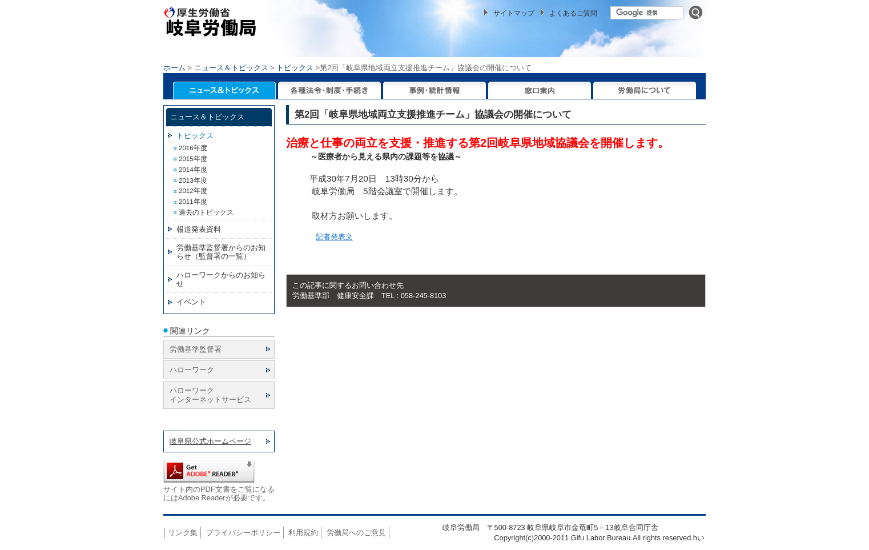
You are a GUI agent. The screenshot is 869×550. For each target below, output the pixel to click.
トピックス (294, 67)
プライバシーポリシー (243, 532)
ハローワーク (192, 370)
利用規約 (303, 532)
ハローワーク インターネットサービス (210, 394)
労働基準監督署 (196, 349)
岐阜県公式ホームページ (210, 441)
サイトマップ (513, 13)
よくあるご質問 (573, 13)
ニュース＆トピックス (231, 67)
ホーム (174, 67)
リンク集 (183, 532)
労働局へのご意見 (356, 532)
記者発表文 (334, 236)
